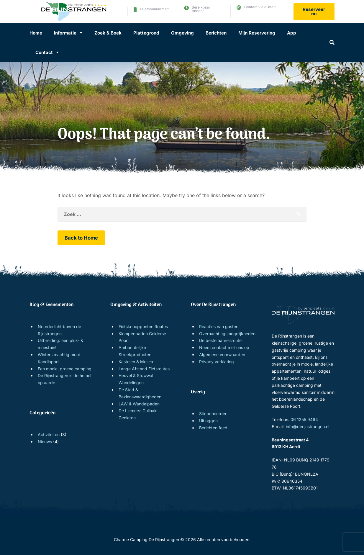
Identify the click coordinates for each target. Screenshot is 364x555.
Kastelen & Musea (136, 361)
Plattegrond (146, 33)
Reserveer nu (314, 11)
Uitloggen (208, 420)
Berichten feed (213, 427)
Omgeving (182, 33)
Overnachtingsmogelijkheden (227, 333)
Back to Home (81, 238)
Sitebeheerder (213, 413)
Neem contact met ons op (224, 347)
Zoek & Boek (108, 33)
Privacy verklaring (216, 361)
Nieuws (45, 441)
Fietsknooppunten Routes (143, 326)
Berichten (216, 33)
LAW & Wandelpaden (139, 403)
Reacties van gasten (218, 326)
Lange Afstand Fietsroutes (144, 368)
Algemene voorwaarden (222, 354)
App (291, 33)
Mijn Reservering (256, 33)
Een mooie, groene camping (64, 368)
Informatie (65, 33)
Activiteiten (49, 434)
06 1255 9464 (152, 14)
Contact (44, 52)
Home (35, 33)
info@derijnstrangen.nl (263, 14)
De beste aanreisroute (220, 340)
